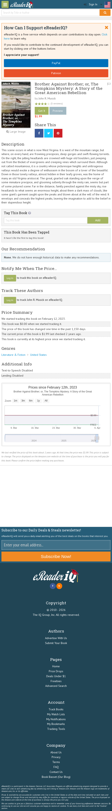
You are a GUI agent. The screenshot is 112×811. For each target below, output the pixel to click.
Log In (10, 278)
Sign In (90, 4)
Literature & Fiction (13, 355)
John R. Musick (47, 98)
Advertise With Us (56, 638)
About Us (56, 752)
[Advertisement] (56, 496)
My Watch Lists (56, 714)
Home (56, 666)
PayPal (56, 63)
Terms (56, 762)
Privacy (56, 757)
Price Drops (56, 671)
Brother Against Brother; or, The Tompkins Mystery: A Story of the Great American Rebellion (68, 88)
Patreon (56, 73)
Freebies (56, 681)
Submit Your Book (56, 643)
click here (81, 806)
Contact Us (56, 772)
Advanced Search (56, 686)
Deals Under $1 (56, 676)
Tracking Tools (56, 729)
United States (38, 355)
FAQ (56, 767)
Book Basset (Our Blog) (56, 777)
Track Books (56, 709)
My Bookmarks (56, 724)
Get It (41, 111)
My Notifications (56, 719)
